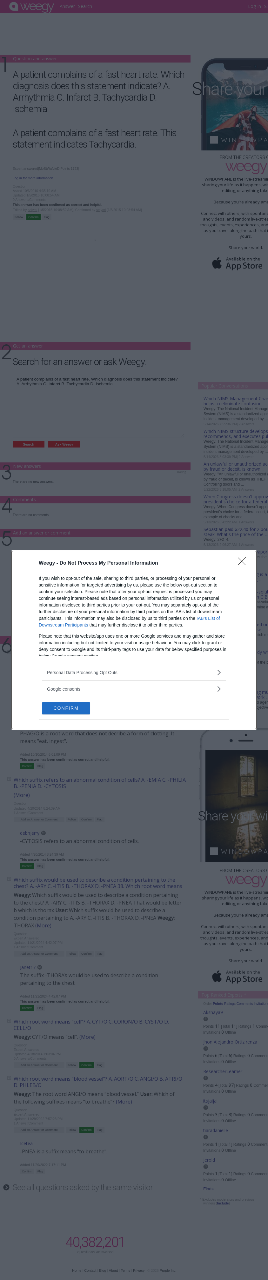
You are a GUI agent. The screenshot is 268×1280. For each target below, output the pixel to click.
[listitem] (134, 672)
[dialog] (134, 640)
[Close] (244, 563)
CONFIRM (72, 708)
